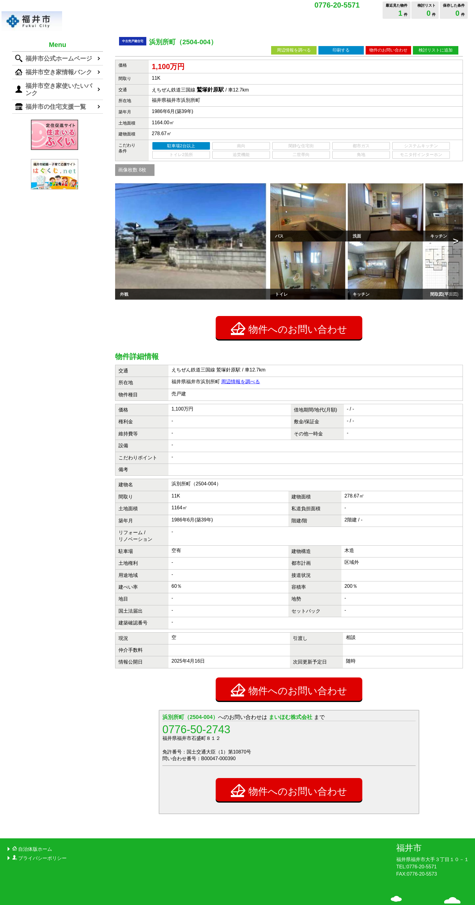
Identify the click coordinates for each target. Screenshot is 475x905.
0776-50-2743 (196, 691)
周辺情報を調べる (294, 50)
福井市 (409, 810)
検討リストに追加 (436, 50)
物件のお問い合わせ (388, 50)
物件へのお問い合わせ (289, 291)
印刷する (341, 50)
